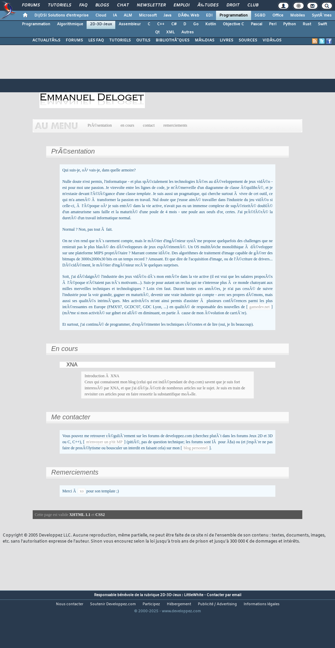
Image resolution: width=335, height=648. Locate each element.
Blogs (102, 5)
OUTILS (143, 40)
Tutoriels (59, 5)
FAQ (83, 5)
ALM (128, 15)
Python (289, 24)
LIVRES (226, 40)
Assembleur (130, 24)
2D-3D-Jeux (101, 24)
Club (253, 5)
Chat (122, 5)
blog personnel (196, 448)
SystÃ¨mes (322, 15)
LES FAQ (96, 40)
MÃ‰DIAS (204, 40)
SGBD (260, 15)
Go (196, 24)
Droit (233, 5)
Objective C (233, 24)
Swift (322, 24)
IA (115, 15)
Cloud (100, 15)
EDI (209, 15)
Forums (30, 5)
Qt (157, 32)
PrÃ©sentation (100, 125)
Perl (272, 24)
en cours (127, 125)
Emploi (181, 5)
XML (170, 32)
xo (82, 491)
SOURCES (248, 40)
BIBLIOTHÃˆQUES (172, 40)
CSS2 (100, 514)
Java (167, 15)
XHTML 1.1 (80, 514)
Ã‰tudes (208, 5)
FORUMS (74, 40)
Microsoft (148, 15)
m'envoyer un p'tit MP (104, 442)
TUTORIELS (120, 40)
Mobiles (297, 15)
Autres (187, 32)
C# (174, 24)
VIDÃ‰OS (272, 40)
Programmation (233, 15)
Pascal (256, 24)
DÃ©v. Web (188, 15)
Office (277, 15)
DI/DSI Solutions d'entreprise (61, 15)
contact (149, 125)
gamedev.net (259, 306)
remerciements (175, 125)
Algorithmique (70, 24)
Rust (307, 24)
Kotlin (210, 24)
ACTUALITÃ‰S (46, 40)
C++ (160, 24)
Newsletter (151, 5)
